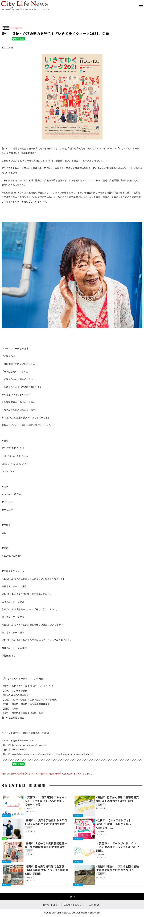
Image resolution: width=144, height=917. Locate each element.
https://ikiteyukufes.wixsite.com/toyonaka (24, 745)
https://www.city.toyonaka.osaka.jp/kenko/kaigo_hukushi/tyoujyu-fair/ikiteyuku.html (47, 754)
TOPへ (72, 896)
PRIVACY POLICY (50, 904)
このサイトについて (74, 904)
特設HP (7, 655)
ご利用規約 (94, 904)
